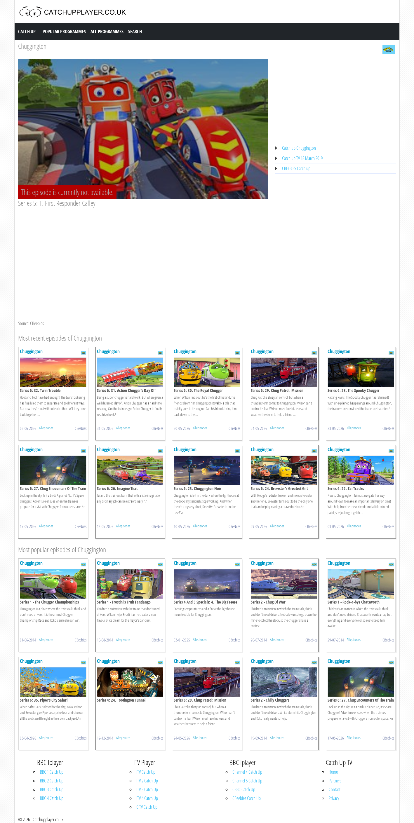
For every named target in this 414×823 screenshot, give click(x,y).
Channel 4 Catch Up (247, 772)
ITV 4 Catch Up (147, 798)
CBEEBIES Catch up (296, 168)
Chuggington (32, 46)
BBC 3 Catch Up (51, 789)
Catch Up (27, 31)
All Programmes (107, 31)
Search (135, 31)
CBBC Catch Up (243, 789)
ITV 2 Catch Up (147, 780)
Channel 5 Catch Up (247, 780)
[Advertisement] (143, 251)
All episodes (46, 427)
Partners (335, 780)
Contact (334, 789)
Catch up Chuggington (299, 148)
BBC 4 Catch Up (51, 798)
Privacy (334, 798)
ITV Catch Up (145, 772)
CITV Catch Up (146, 807)
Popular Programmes (64, 31)
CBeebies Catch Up (246, 798)
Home (333, 772)
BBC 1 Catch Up (51, 772)
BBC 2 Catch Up (51, 780)
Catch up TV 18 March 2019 (302, 158)
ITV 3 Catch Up (147, 789)
